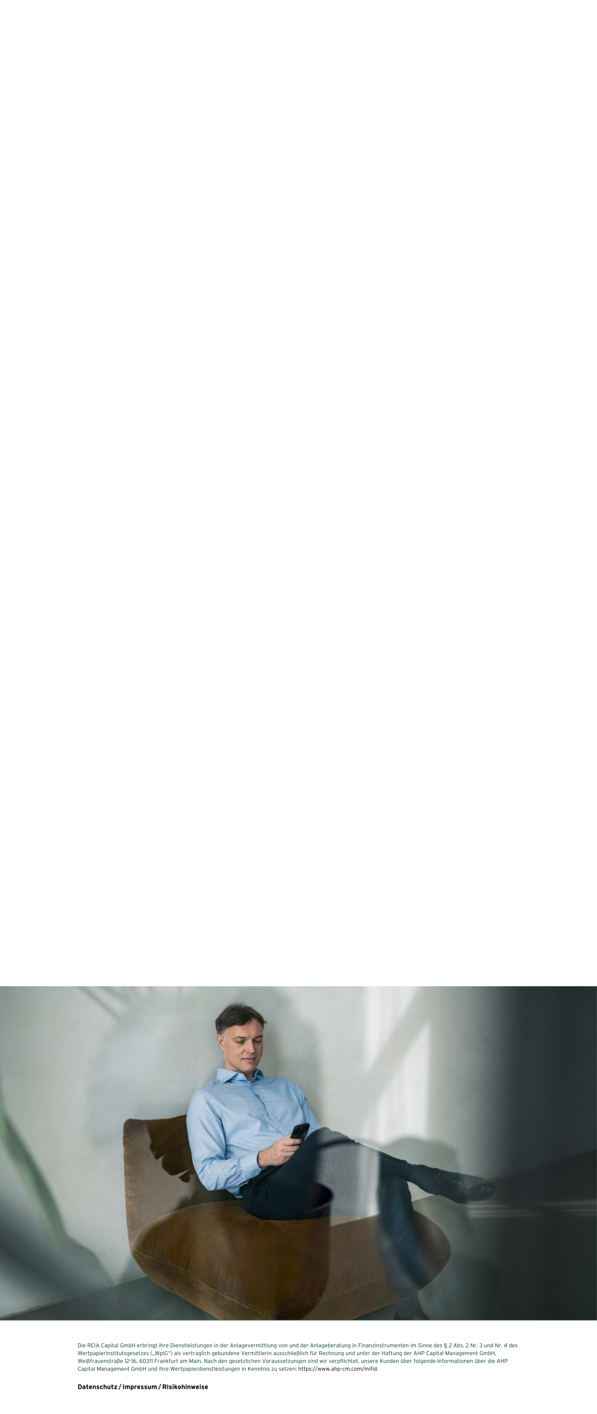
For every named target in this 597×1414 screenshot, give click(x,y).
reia (27, 20)
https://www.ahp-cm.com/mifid (337, 1369)
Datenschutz (97, 1387)
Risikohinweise (185, 1387)
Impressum (140, 1387)
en (34, 1378)
